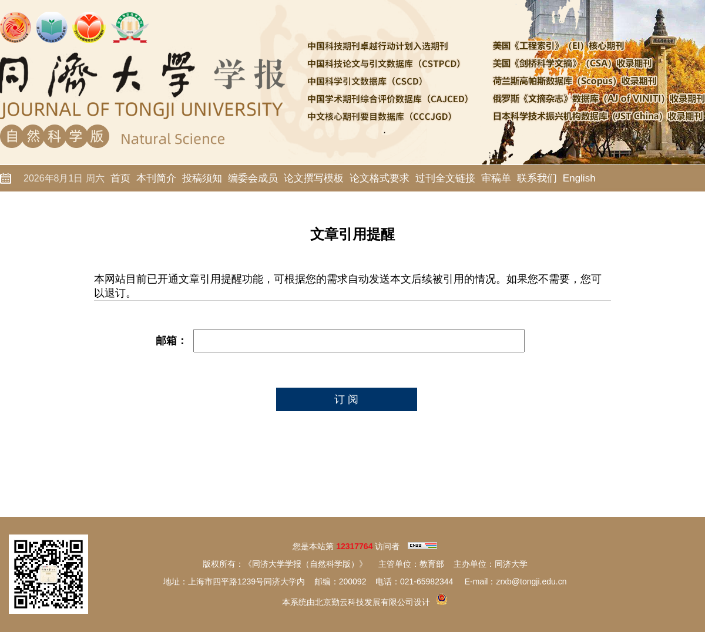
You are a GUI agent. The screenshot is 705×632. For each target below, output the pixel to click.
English (579, 178)
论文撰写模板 (314, 178)
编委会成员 (253, 178)
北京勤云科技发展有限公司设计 (372, 602)
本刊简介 (156, 178)
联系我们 (537, 178)
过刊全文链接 (445, 178)
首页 (120, 178)
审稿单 (496, 178)
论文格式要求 (379, 178)
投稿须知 (202, 178)
